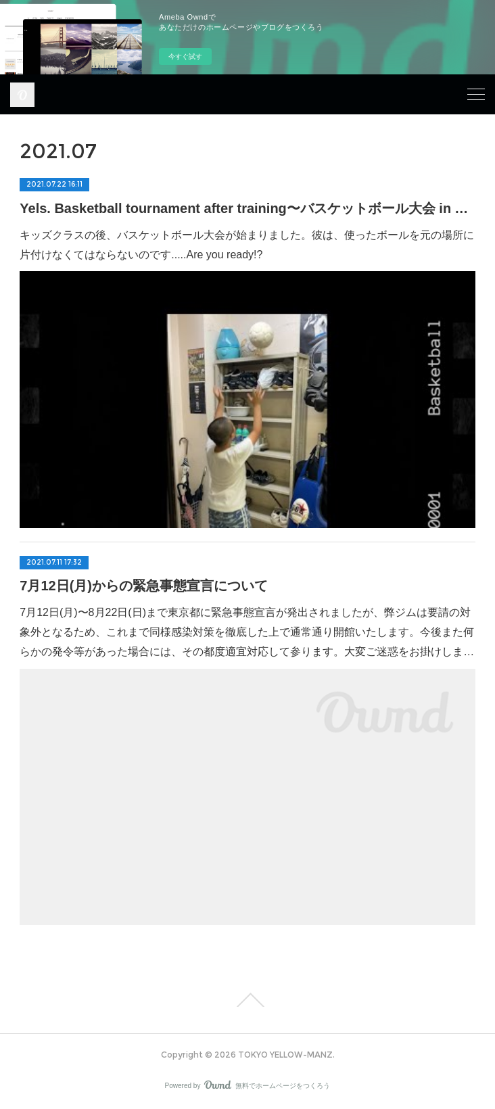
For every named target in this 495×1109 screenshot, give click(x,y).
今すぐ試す (185, 56)
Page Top (247, 1000)
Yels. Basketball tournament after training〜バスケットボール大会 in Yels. (247, 208)
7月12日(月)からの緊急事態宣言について (144, 585)
